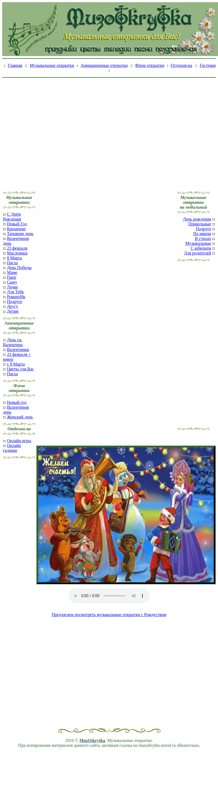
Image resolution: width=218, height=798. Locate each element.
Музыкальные (198, 243)
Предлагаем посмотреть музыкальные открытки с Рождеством (109, 614)
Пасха (12, 262)
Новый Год (17, 224)
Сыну (12, 282)
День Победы (19, 267)
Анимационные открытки (104, 65)
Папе (11, 277)
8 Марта (14, 258)
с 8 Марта (16, 364)
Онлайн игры (19, 440)
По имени (202, 233)
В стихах (203, 238)
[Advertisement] (50, 130)
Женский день (20, 417)
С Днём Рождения (12, 216)
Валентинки (18, 349)
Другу (12, 306)
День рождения (197, 219)
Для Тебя (15, 292)
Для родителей (197, 253)
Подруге (14, 301)
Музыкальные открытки (52, 65)
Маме (12, 272)
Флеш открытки (149, 65)
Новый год (16, 402)
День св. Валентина (13, 342)
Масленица (17, 253)
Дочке (12, 287)
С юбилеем (201, 248)
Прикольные (199, 224)
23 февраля (17, 248)
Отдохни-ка (181, 65)
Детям (12, 311)
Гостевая (208, 65)
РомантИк (16, 296)
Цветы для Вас (20, 369)
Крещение (16, 228)
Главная (15, 65)
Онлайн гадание (12, 448)
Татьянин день (20, 233)
